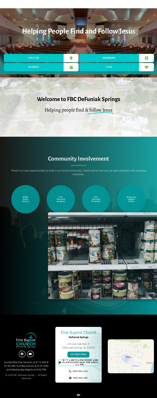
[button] (12, 4)
